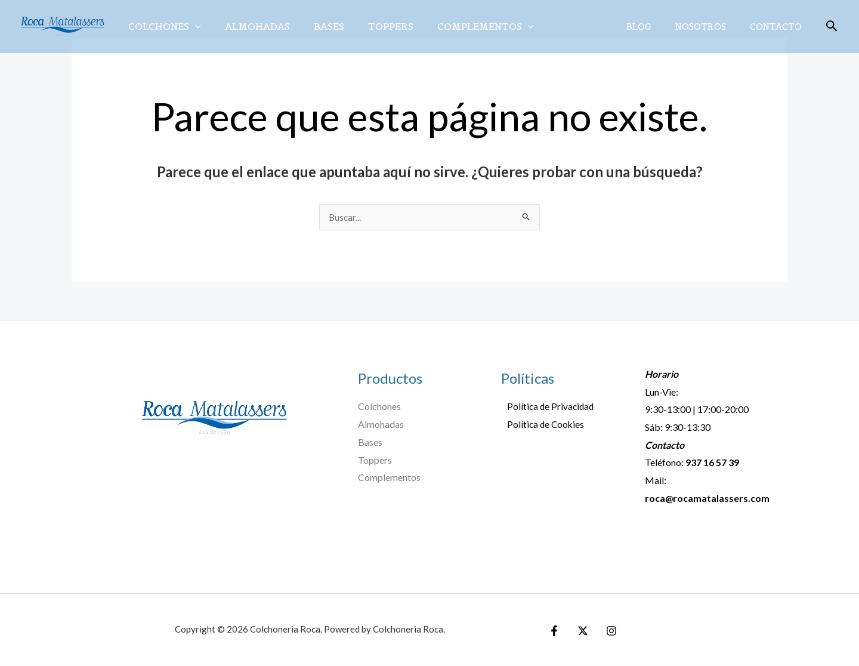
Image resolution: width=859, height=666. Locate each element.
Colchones (162, 26)
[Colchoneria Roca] (62, 25)
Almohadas (250, 26)
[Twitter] (579, 631)
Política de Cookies (540, 424)
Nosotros (709, 26)
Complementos (464, 26)
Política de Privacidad (546, 406)
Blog (653, 26)
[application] (193, 26)
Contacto (779, 26)
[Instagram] (605, 631)
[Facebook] (554, 631)
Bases (317, 26)
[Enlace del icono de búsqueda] (832, 26)
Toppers (374, 26)
